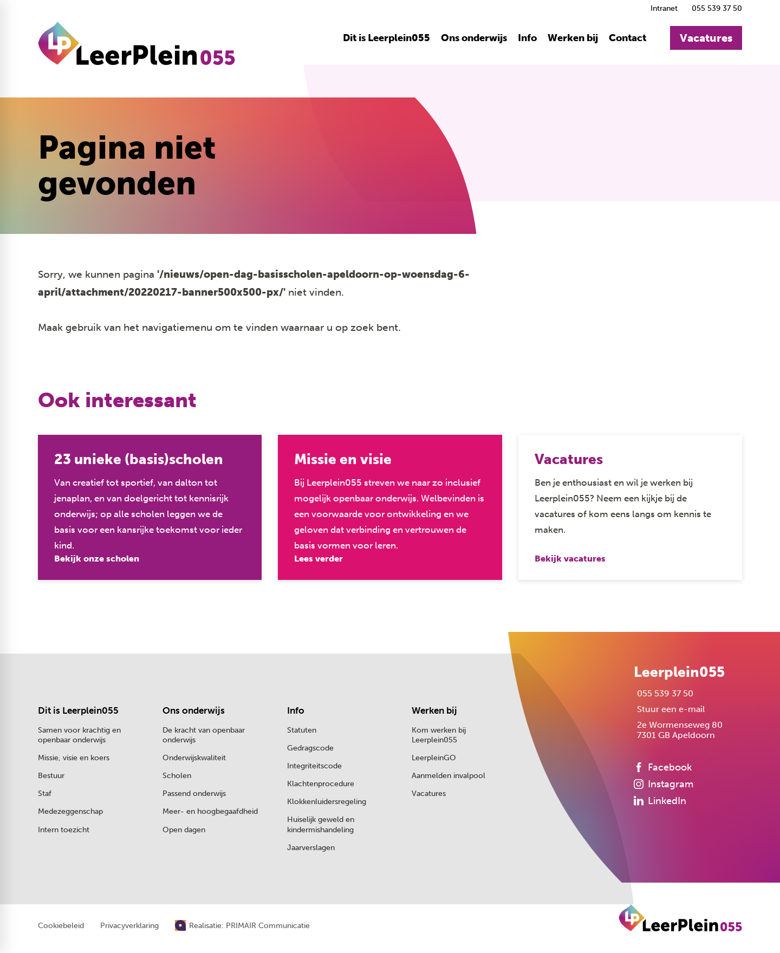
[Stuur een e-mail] (669, 709)
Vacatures (429, 793)
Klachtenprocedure (320, 783)
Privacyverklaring (129, 926)
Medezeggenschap (70, 811)
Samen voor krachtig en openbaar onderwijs (79, 735)
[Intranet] (662, 8)
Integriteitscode (314, 766)
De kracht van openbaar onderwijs (203, 735)
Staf (44, 793)
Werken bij (434, 710)
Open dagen (183, 829)
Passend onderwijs (194, 793)
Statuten (301, 730)
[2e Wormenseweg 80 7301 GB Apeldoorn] (678, 730)
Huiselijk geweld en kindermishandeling (320, 824)
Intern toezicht (63, 829)
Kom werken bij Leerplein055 (439, 735)
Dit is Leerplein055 (78, 710)
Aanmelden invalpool (448, 775)
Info (295, 710)
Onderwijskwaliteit (194, 757)
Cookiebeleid (61, 926)
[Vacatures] (706, 38)
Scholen (176, 775)
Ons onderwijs (193, 710)
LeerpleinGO (434, 757)
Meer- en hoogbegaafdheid (210, 811)
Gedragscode (310, 748)
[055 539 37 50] (715, 8)
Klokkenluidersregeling (326, 801)
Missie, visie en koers (73, 757)
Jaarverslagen (311, 847)
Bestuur (51, 775)
